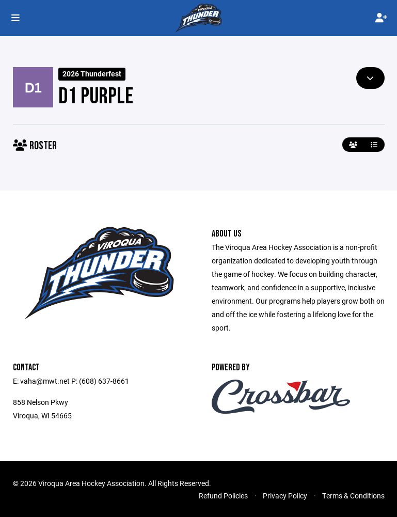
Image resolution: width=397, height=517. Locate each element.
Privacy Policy (285, 495)
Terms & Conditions (353, 495)
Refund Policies (223, 495)
